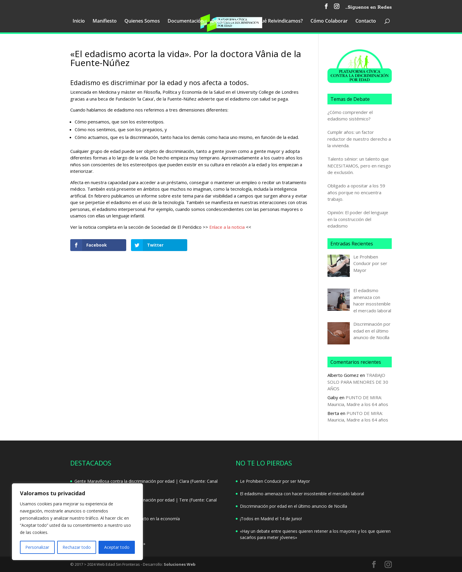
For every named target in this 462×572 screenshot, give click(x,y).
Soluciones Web (180, 564)
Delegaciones (226, 21)
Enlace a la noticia (227, 227)
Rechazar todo (77, 547)
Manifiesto (105, 21)
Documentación (186, 21)
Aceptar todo (116, 547)
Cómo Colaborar (329, 21)
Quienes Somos (142, 21)
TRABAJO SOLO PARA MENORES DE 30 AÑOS (357, 381)
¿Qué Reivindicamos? (279, 21)
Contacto (365, 21)
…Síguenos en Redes (368, 7)
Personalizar (37, 547)
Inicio (79, 21)
